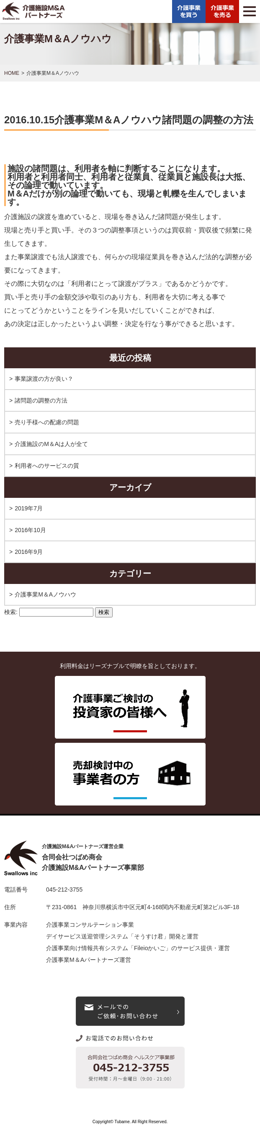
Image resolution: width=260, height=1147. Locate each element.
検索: (11, 612)
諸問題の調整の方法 (41, 400)
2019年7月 (29, 508)
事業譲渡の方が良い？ (44, 378)
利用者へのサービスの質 (47, 465)
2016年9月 (29, 551)
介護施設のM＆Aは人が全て (51, 444)
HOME (11, 73)
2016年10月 (30, 530)
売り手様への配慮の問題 (47, 422)
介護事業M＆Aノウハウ (45, 594)
